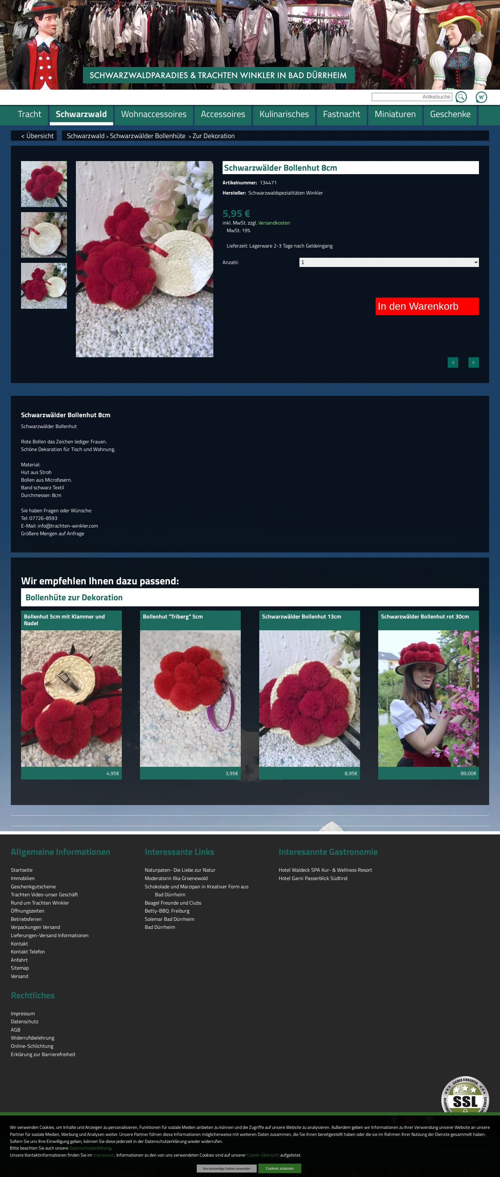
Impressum (103, 1154)
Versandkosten (274, 222)
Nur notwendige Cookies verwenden (226, 1168)
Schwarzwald (86, 135)
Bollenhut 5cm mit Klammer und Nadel (64, 620)
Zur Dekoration (214, 135)
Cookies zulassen (280, 1168)
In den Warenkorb (418, 306)
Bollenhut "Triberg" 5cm (173, 617)
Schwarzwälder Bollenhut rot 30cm (425, 617)
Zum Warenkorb (481, 93)
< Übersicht (37, 135)
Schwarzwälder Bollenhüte (148, 135)
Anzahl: (231, 262)
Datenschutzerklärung (90, 1147)
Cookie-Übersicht (263, 1154)
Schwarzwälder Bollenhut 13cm (301, 617)
